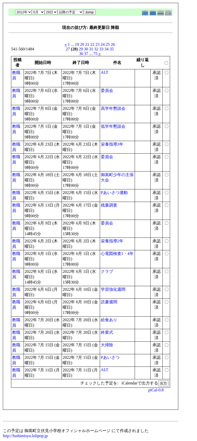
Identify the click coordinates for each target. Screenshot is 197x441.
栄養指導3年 (112, 144)
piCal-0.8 (156, 390)
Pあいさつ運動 (114, 192)
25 (108, 44)
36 (81, 53)
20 (82, 44)
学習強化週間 (113, 289)
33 (101, 49)
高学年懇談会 (113, 108)
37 (86, 53)
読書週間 (109, 302)
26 (113, 44)
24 (103, 44)
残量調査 (109, 205)
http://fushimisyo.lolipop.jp (25, 436)
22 (92, 44)
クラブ (107, 271)
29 (81, 49)
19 (77, 44)
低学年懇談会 (113, 126)
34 (106, 49)
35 (112, 49)
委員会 (107, 90)
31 (91, 49)
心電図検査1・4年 (117, 253)
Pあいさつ (110, 357)
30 (86, 49)
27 (68, 49)
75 (95, 53)
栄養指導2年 (112, 241)
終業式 (107, 332)
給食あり (109, 320)
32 (96, 49)
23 (97, 44)
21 (87, 44)
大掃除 (107, 345)
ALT (105, 72)
